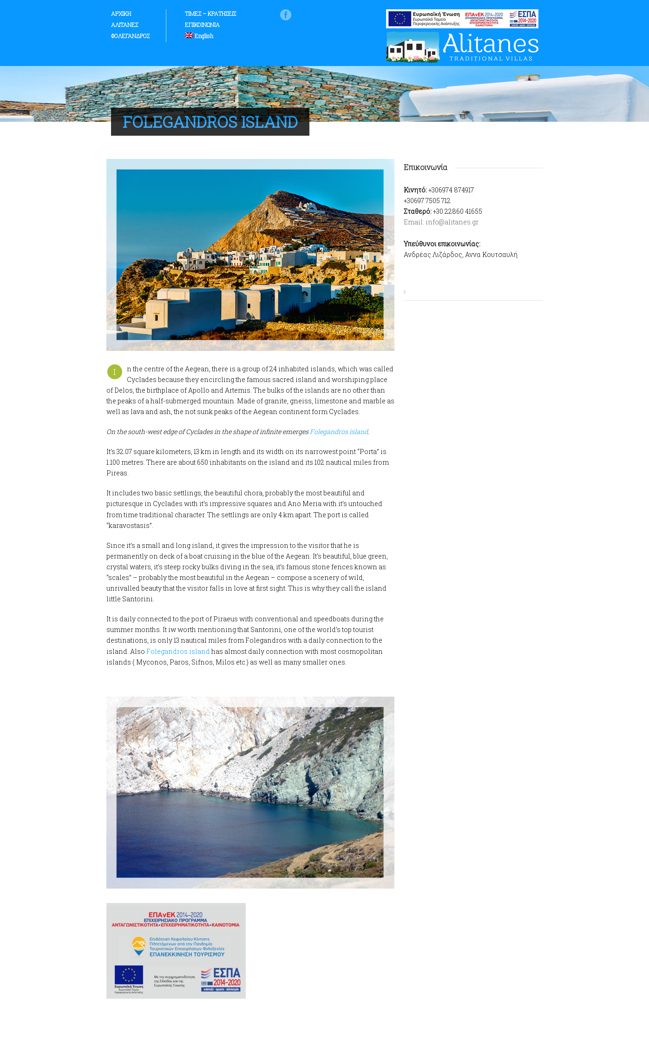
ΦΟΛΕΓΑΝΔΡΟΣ (130, 36)
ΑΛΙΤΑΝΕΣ (124, 24)
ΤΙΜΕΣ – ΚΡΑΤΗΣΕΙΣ (210, 13)
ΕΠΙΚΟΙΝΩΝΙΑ (202, 24)
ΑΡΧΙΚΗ (121, 13)
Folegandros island (339, 431)
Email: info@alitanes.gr (441, 221)
